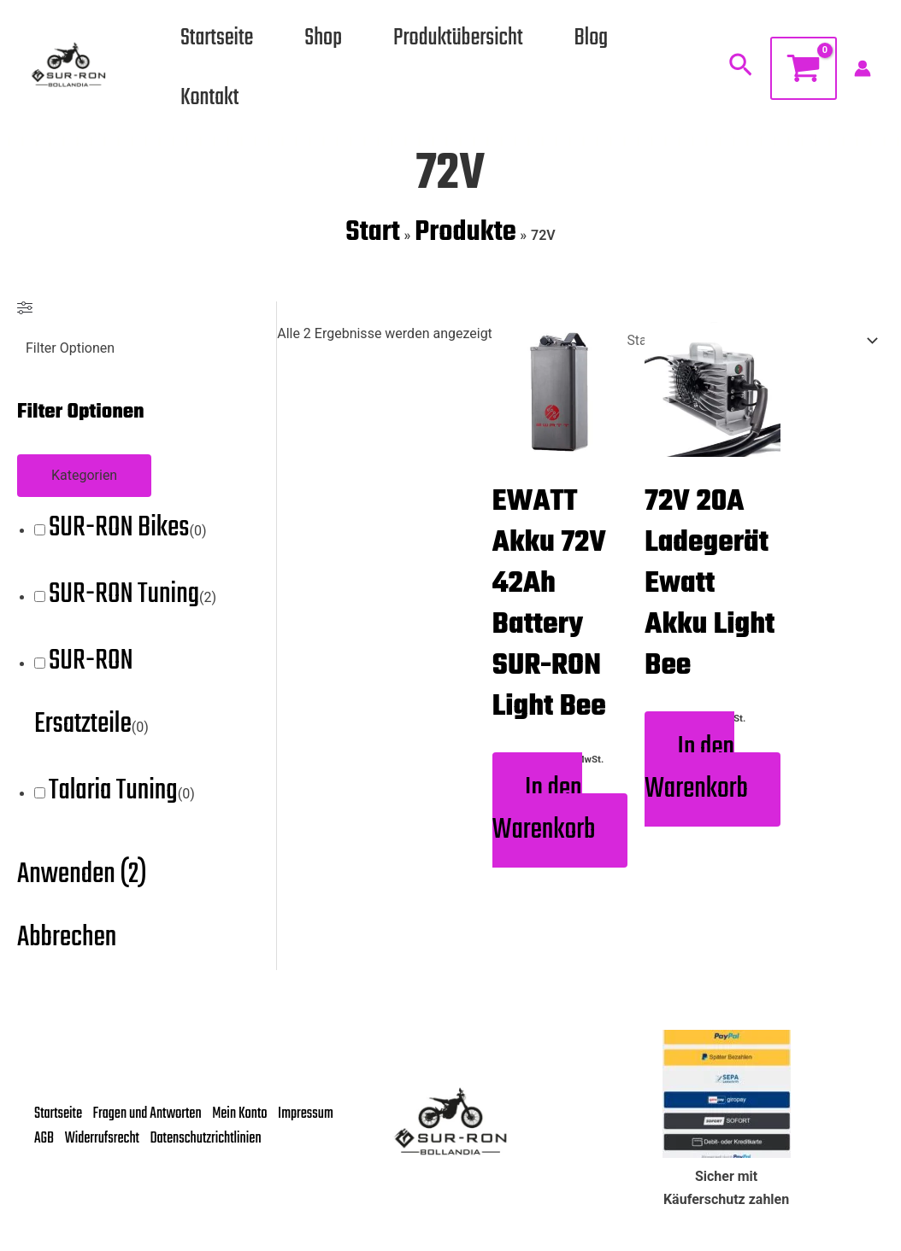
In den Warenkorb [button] (544, 813)
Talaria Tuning (113, 792)
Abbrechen (66, 939)
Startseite (216, 38)
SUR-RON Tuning (124, 595)
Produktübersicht (458, 38)
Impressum (62, 1127)
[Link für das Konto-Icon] (862, 68)
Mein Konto (246, 1104)
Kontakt (209, 97)
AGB (113, 1127)
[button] (740, 69)
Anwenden (82, 875)
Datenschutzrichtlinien (90, 1150)
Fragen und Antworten (151, 1104)
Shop (323, 38)
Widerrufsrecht (174, 1127)
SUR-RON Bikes (119, 529)
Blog (591, 38)
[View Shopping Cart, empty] (803, 68)
